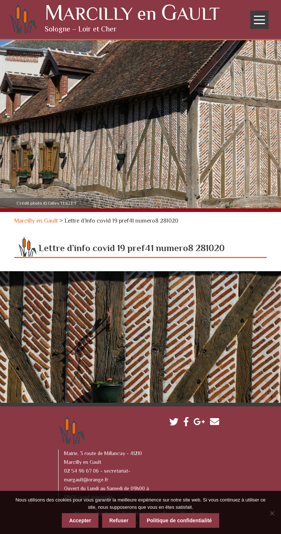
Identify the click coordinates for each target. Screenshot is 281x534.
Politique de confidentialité (179, 519)
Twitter (175, 422)
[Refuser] (272, 512)
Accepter (80, 519)
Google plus (201, 422)
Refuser (118, 519)
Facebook (188, 422)
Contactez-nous (216, 422)
